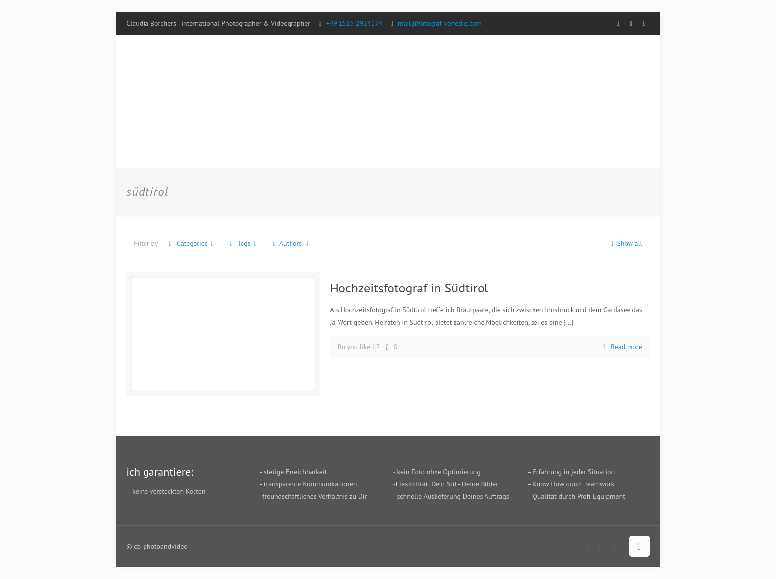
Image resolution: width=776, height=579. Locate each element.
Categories (191, 243)
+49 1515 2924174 (354, 23)
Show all (624, 243)
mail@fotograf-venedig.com (440, 23)
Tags (243, 243)
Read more (626, 346)
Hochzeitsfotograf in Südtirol (409, 288)
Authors (290, 243)
